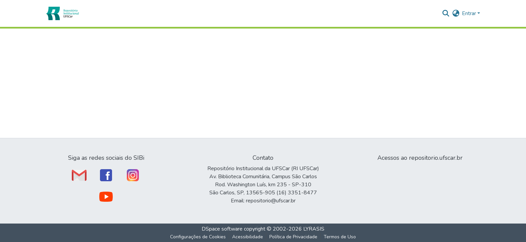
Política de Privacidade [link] (293, 237)
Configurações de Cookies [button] (198, 237)
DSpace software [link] (222, 229)
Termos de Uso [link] (340, 237)
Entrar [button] (469, 13)
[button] (62, 13)
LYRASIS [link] (313, 229)
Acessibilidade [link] (247, 237)
